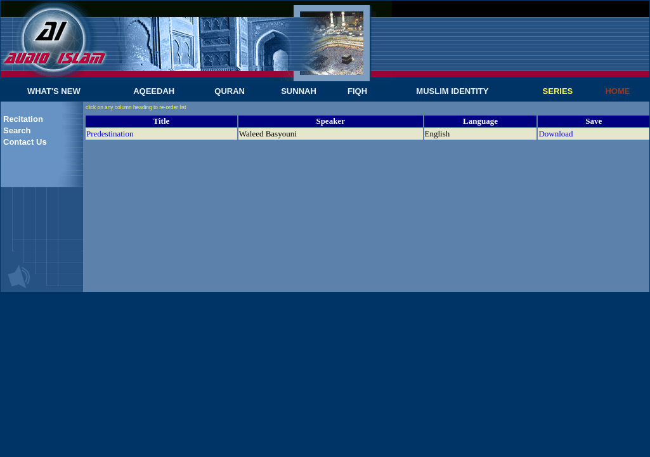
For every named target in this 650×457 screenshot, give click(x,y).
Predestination (109, 133)
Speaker (330, 121)
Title (161, 121)
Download (555, 133)
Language (480, 121)
